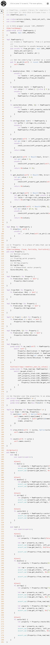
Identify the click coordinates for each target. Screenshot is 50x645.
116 (2, 270)
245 (2, 561)
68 (3, 161)
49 (3, 118)
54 (3, 130)
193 (2, 443)
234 (2, 536)
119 (2, 276)
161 (2, 371)
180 (2, 414)
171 (2, 394)
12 (3, 35)
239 (2, 547)
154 (2, 355)
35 (3, 87)
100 (2, 233)
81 (3, 191)
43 (3, 105)
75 (3, 177)
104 (2, 243)
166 (2, 382)
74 (3, 175)
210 (2, 482)
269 (2, 615)
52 (3, 125)
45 (3, 109)
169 (2, 389)
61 (3, 145)
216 (2, 495)
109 (2, 254)
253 (2, 579)
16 (3, 44)
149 (2, 344)
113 (2, 263)
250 (2, 572)
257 (2, 588)
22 (3, 57)
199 (2, 457)
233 (2, 534)
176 (2, 405)
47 (3, 114)
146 (2, 337)
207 (2, 475)
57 (3, 136)
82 (3, 193)
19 (3, 51)
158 (2, 364)
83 (3, 195)
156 (2, 360)
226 (2, 518)
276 (2, 631)
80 (3, 188)
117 (2, 272)
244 (2, 558)
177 (2, 407)
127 (2, 294)
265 (2, 606)
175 (2, 403)
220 (2, 504)
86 (3, 202)
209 (2, 479)
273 (2, 624)
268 (2, 613)
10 (3, 30)
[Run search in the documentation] (27, 3)
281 (2, 642)
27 (3, 69)
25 (3, 64)
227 (2, 520)
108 (2, 252)
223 (2, 511)
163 (2, 376)
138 (2, 319)
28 (3, 71)
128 (2, 297)
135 (2, 312)
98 (3, 229)
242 (2, 554)
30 (3, 76)
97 (3, 227)
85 (3, 200)
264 (2, 604)
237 (2, 543)
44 (3, 107)
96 (3, 224)
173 (2, 398)
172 (2, 396)
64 (3, 152)
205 (2, 470)
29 (3, 73)
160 (2, 369)
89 (3, 209)
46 (3, 112)
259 (2, 592)
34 (3, 85)
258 (2, 590)
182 (2, 419)
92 (3, 215)
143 (2, 331)
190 (2, 437)
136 (2, 315)
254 (2, 581)
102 (2, 238)
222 (2, 509)
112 (2, 261)
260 (2, 595)
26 (3, 67)
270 (2, 617)
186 (2, 428)
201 (2, 461)
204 (2, 468)
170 (2, 391)
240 (2, 549)
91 (3, 213)
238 (2, 545)
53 (3, 127)
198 (2, 455)
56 (3, 134)
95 (3, 222)
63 (3, 150)
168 (2, 387)
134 (2, 310)
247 (2, 565)
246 (2, 563)
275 (2, 628)
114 (2, 265)
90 (3, 211)
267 (2, 610)
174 (2, 400)
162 (2, 373)
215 (2, 493)
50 (3, 121)
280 (2, 640)
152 (2, 351)
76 (3, 179)
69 (3, 164)
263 (2, 601)
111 (2, 258)
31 (3, 78)
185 (2, 425)
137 (2, 317)
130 (2, 301)
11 (3, 33)
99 (3, 231)
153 (2, 353)
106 (2, 247)
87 (3, 204)
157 (2, 362)
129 (2, 299)
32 (3, 80)
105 (2, 245)
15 (3, 42)
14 (3, 39)
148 (2, 342)
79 (3, 186)
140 (2, 324)
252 (2, 576)
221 (2, 507)
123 (2, 285)
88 (3, 206)
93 (3, 218)
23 (3, 60)
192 (2, 441)
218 (2, 500)
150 (2, 346)
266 (2, 608)
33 (3, 82)
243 (2, 556)
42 (3, 103)
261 (2, 597)
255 (2, 583)
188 (2, 432)
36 (3, 89)
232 (2, 531)
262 (2, 599)
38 (3, 94)
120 (2, 279)
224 (2, 513)
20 (3, 53)
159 (2, 367)
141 (2, 326)
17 (3, 46)
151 (2, 349)
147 (2, 340)
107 (2, 249)
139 (2, 321)
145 (2, 335)
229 (2, 525)
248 (2, 567)
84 (3, 197)
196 (2, 450)
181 (2, 416)
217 (2, 498)
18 (3, 48)
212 (2, 486)
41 (3, 100)
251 (2, 574)
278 (2, 635)
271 (2, 619)
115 (2, 267)
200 (2, 459)
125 (2, 290)
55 (3, 132)
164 (2, 378)
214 (2, 491)
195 (2, 448)
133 (2, 308)
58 (3, 139)
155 (2, 358)
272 (2, 622)
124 (2, 288)
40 (3, 98)
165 (2, 380)
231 (2, 529)
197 (2, 452)
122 (2, 283)
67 (3, 159)
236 (2, 540)
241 (2, 552)
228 (2, 522)
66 (3, 157)
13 (3, 37)
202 (2, 464)
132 (2, 306)
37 (3, 91)
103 (2, 240)
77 (3, 182)
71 (3, 168)
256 (2, 586)
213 (2, 488)
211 (2, 484)
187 (2, 430)
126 (2, 292)
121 (2, 281)
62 (3, 148)
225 (2, 516)
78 (3, 184)
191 (2, 439)
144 (2, 333)
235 (2, 538)
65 (3, 155)
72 (3, 170)
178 (2, 410)
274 (2, 626)
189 (2, 434)
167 (2, 385)
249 (2, 570)
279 (2, 637)
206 (2, 473)
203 (2, 466)
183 (2, 421)
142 (2, 328)
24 (3, 62)
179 (2, 412)
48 (3, 116)
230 (2, 527)
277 (2, 633)
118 (2, 274)
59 (3, 141)
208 (2, 477)
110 (2, 256)
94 (3, 220)
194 (2, 446)
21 (3, 55)
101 (2, 236)
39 (3, 96)
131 (2, 303)
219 (2, 502)
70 (3, 166)
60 (3, 143)
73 (3, 173)
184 (2, 423)
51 (3, 123)
